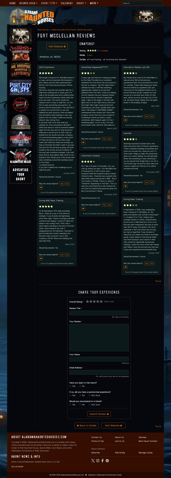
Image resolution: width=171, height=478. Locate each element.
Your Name (74, 354)
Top (158, 281)
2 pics (89, 55)
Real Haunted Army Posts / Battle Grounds (72, 29)
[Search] (141, 3)
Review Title (75, 308)
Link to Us (119, 441)
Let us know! (17, 466)
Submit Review (99, 414)
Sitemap (142, 437)
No (67, 184)
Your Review (75, 321)
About (80, 3)
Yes (62, 184)
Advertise (95, 452)
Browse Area (27, 3)
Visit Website (57, 46)
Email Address (76, 368)
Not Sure (95, 395)
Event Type (48, 3)
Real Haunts (43, 29)
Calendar (67, 3)
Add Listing (120, 452)
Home (13, 3)
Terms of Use (97, 441)
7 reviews (104, 51)
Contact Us (96, 437)
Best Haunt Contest (148, 441)
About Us (119, 437)
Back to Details (86, 425)
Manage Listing (145, 452)
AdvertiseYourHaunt (21, 174)
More (93, 3)
